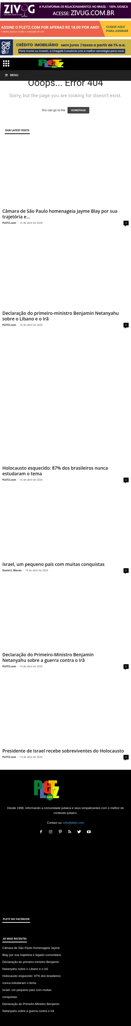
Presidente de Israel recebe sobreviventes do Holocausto (63, 733)
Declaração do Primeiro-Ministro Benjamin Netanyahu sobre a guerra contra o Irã (48, 639)
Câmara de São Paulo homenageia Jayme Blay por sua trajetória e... (59, 214)
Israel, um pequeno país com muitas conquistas (53, 546)
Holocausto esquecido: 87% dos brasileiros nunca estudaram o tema (55, 453)
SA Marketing (82, 1020)
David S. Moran (12, 552)
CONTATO (58, 1013)
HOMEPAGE (78, 110)
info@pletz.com (73, 804)
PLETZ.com (9, 222)
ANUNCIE (73, 1013)
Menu (11, 75)
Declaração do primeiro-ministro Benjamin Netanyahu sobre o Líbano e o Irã (60, 316)
